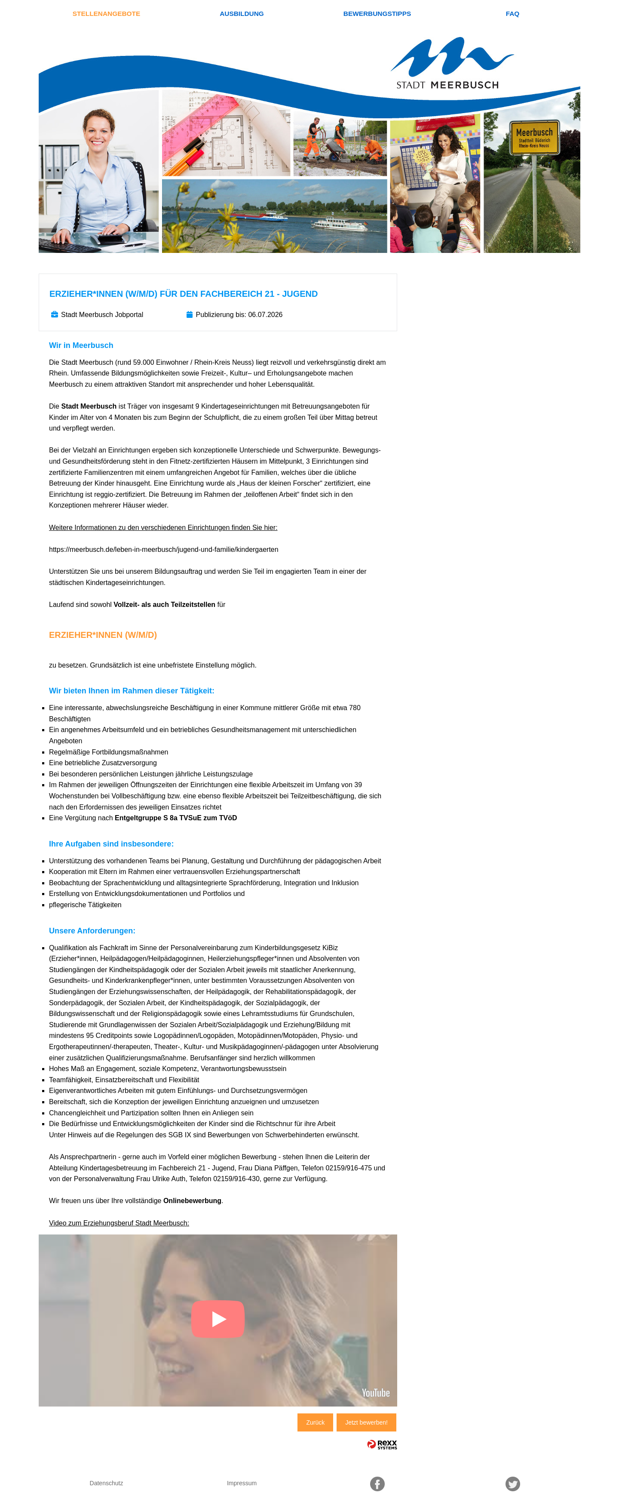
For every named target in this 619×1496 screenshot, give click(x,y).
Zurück (315, 1422)
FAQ (513, 13)
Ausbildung (242, 13)
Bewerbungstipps (377, 13)
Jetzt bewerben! (366, 1422)
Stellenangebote (106, 13)
